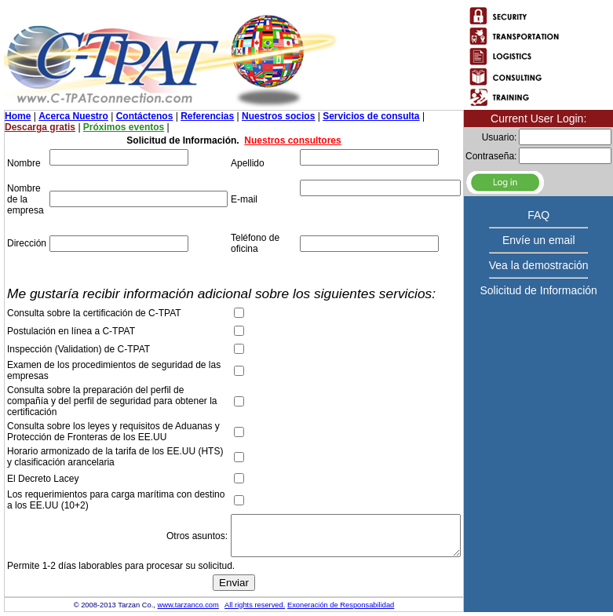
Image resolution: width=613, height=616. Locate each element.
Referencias (207, 116)
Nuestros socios (278, 116)
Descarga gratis (40, 127)
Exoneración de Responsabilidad (340, 605)
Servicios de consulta (371, 116)
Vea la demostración (539, 265)
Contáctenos (144, 116)
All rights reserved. (254, 605)
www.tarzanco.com (188, 605)
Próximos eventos (123, 127)
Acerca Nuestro (73, 116)
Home (18, 116)
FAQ (538, 215)
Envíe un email (538, 240)
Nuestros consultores (292, 140)
